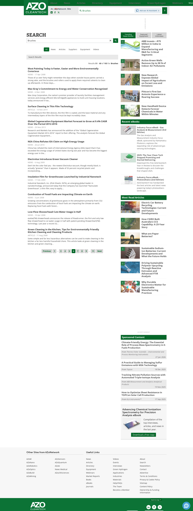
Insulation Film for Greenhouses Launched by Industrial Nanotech (64, 176)
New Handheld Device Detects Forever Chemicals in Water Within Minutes (153, 103)
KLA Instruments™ (134, 381)
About (142, 441)
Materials (117, 462)
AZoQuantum (61, 445)
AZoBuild (30, 455)
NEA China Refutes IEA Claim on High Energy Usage (56, 141)
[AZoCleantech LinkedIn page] (52, 12)
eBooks (89, 465)
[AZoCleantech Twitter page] (59, 12)
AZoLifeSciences (62, 455)
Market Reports (93, 458)
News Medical (61, 451)
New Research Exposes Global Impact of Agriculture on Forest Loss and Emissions (153, 74)
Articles (62, 49)
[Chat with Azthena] (186, 506)
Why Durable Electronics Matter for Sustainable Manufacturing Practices (154, 271)
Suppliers (73, 49)
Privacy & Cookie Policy (150, 462)
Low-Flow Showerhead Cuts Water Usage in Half (54, 211)
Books (88, 462)
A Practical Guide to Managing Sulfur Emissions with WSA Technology (140, 347)
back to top (156, 482)
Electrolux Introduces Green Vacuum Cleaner (53, 159)
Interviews (117, 448)
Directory (90, 448)
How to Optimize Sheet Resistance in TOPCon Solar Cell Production (140, 376)
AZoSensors (60, 441)
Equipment (85, 49)
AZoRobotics (31, 448)
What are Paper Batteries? (149, 226)
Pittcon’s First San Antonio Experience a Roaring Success (152, 87)
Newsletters (145, 448)
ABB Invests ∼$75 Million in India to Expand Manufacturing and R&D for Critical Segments (154, 45)
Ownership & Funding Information (149, 473)
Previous (47, 251)
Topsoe (129, 353)
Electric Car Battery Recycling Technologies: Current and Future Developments (153, 199)
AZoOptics (30, 451)
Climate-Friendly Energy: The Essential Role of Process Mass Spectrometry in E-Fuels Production (143, 329)
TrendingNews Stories (128, 35)
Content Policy (146, 469)
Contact (143, 451)
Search (143, 445)
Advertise (144, 455)
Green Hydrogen (120, 451)
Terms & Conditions (148, 458)
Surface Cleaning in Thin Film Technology (50, 106)
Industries (117, 458)
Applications (118, 455)
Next (99, 251)
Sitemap (143, 465)
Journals (89, 469)
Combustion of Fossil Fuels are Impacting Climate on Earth (60, 194)
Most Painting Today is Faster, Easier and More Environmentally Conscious (63, 70)
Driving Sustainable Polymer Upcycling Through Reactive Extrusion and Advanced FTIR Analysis (154, 259)
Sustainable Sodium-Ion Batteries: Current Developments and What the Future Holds (154, 243)
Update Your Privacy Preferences (46, 507)
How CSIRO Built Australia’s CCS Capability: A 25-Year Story (152, 214)
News (53, 49)
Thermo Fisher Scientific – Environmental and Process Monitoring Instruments (143, 337)
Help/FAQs (117, 465)
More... (163, 3)
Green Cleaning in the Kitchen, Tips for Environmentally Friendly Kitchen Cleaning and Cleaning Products (63, 231)
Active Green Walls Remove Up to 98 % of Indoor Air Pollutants (152, 58)
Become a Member (121, 472)
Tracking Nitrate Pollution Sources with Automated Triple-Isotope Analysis (141, 359)
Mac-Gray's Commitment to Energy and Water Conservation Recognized (68, 88)
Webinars (90, 455)
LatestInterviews (159, 35)
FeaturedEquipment (143, 35)
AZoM (28, 441)
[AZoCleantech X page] (160, 489)
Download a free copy (143, 417)
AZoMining (31, 458)
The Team (117, 469)
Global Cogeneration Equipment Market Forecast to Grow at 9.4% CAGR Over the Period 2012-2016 (67, 122)
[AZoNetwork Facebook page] (55, 12)
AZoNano (30, 445)
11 (93, 251)
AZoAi (57, 448)
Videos (96, 49)
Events (116, 445)
